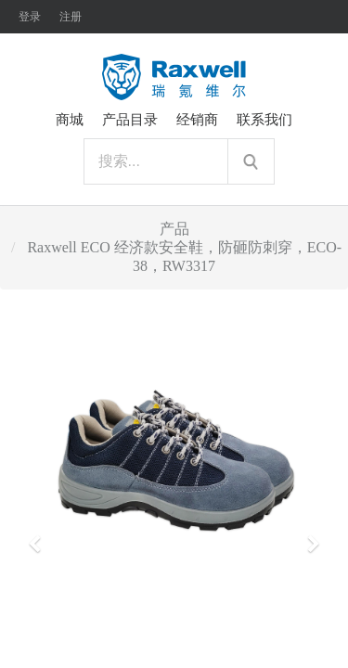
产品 (174, 229)
